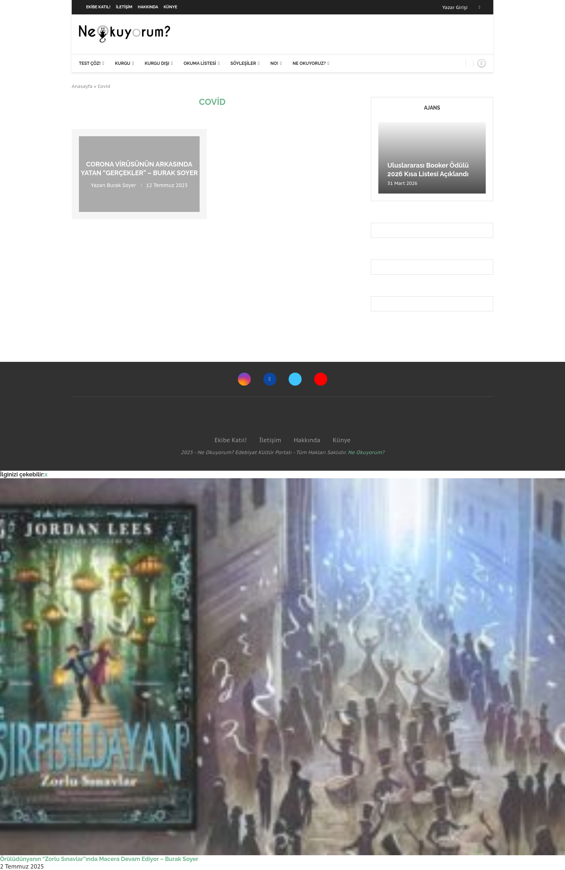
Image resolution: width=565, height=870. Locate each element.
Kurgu (122, 63)
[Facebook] (479, 7)
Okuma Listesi (199, 63)
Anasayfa (82, 86)
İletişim (124, 7)
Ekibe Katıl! (98, 7)
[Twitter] (295, 379)
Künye (170, 7)
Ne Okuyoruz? (309, 63)
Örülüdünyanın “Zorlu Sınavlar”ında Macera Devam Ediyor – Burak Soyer (99, 859)
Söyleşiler (243, 63)
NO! (274, 63)
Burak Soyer (121, 185)
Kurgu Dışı (156, 63)
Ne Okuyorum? (366, 452)
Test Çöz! (90, 63)
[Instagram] (244, 379)
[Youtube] (320, 379)
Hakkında (148, 7)
